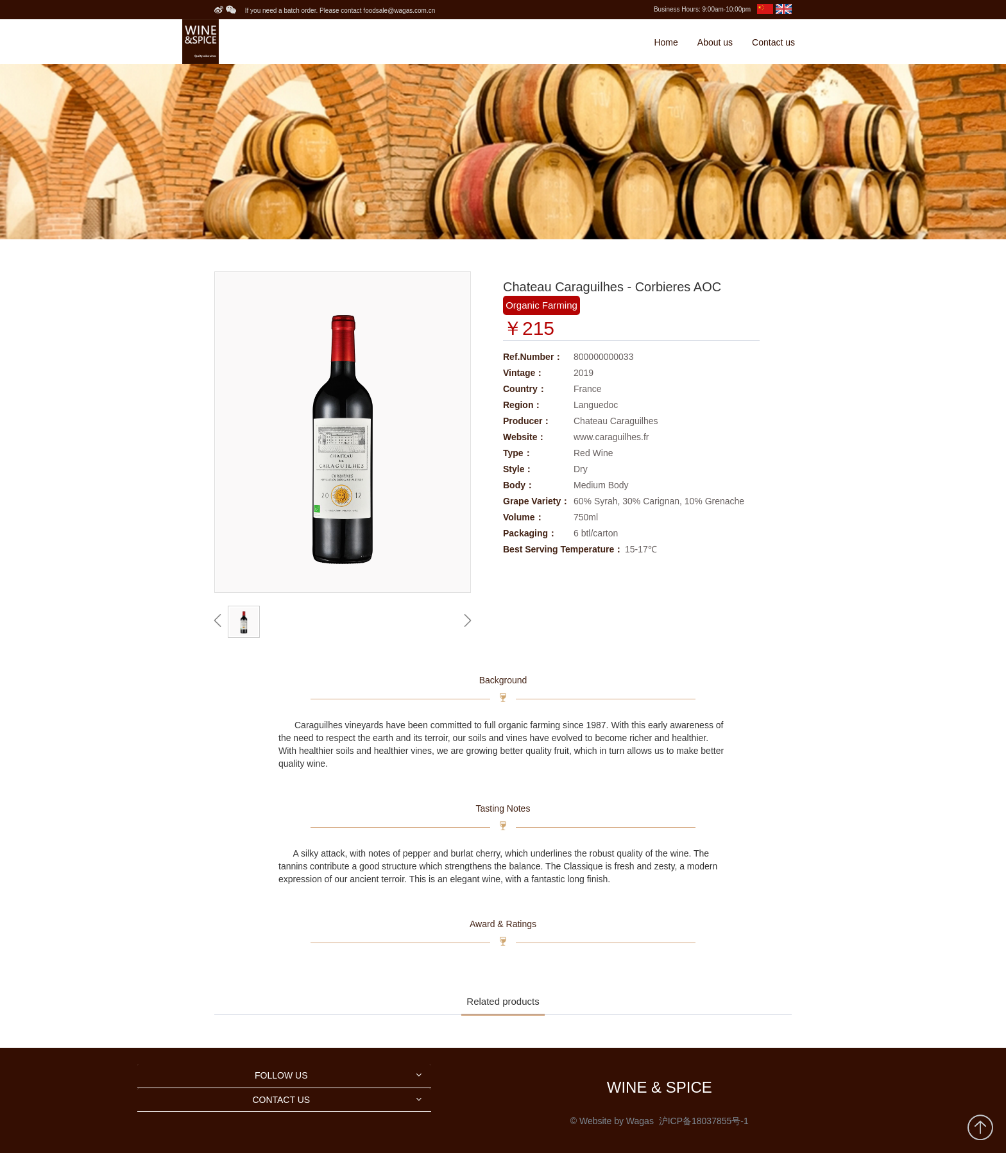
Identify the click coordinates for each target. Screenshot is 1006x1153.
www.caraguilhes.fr (611, 437)
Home (666, 42)
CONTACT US (281, 1100)
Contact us (773, 42)
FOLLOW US (281, 1075)
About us (715, 42)
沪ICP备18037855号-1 (704, 1121)
